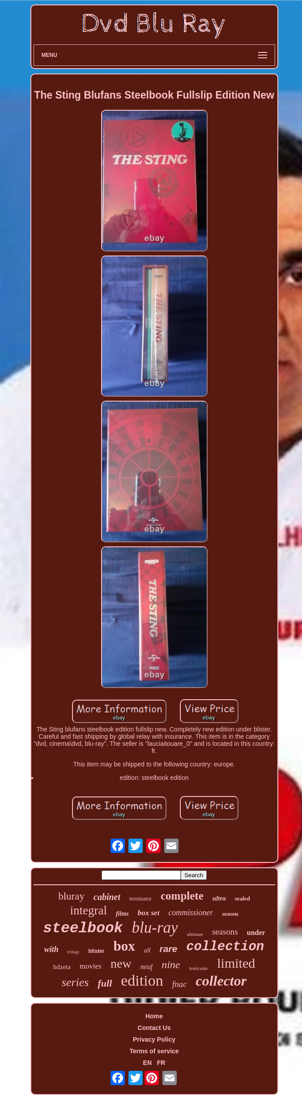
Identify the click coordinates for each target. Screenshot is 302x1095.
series (75, 982)
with (51, 949)
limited (236, 963)
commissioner (190, 912)
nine (171, 964)
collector (221, 981)
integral (88, 910)
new (121, 963)
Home (154, 1016)
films (122, 913)
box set (149, 913)
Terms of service (154, 1051)
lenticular (198, 968)
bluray (71, 896)
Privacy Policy (154, 1039)
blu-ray (155, 927)
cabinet (107, 897)
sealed (242, 898)
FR (161, 1062)
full (105, 983)
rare (169, 949)
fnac (179, 984)
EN (147, 1062)
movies (91, 966)
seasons (225, 931)
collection (225, 946)
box (124, 946)
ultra (219, 898)
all (147, 950)
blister (96, 951)
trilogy (74, 951)
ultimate (195, 934)
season (230, 913)
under (256, 932)
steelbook (83, 928)
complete (182, 896)
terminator (140, 899)
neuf (146, 966)
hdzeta (62, 966)
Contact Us (154, 1027)
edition (142, 980)
